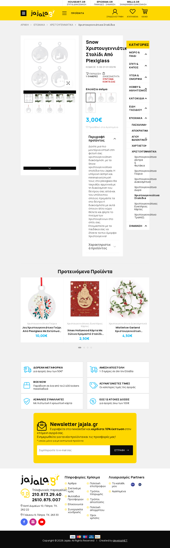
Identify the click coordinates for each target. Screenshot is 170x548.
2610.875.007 (46, 499)
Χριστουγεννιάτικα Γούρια (141, 172)
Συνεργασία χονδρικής (75, 510)
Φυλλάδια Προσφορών (76, 497)
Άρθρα (72, 483)
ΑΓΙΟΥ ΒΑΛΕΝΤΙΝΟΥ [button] (139, 138)
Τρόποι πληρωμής (96, 492)
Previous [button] (49, 92)
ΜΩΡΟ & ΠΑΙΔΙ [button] (134, 54)
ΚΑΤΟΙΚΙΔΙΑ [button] (136, 98)
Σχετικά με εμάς (74, 489)
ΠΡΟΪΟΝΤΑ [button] (77, 13)
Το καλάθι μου (118, 484)
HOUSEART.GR (76, 3)
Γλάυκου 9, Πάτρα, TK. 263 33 (41, 515)
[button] (145, 13)
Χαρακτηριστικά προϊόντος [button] (100, 246)
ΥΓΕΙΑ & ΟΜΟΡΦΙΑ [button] (135, 77)
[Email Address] (73, 450)
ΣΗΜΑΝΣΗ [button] (135, 226)
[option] (28, 98)
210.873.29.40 (47, 494)
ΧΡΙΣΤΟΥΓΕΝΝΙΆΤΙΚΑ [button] (140, 151)
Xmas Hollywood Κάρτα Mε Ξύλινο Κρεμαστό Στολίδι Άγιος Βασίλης (84, 332)
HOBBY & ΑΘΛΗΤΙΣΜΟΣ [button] (138, 88)
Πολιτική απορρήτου (97, 508)
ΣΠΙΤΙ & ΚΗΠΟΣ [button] (133, 65)
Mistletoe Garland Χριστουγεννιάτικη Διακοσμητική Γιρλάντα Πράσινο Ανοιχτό (128, 329)
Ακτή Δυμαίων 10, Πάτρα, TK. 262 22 (39, 507)
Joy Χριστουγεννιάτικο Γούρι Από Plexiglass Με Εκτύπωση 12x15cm (41, 329)
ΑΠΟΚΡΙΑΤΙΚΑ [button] (140, 130)
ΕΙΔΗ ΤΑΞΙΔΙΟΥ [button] (135, 108)
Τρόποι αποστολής (97, 500)
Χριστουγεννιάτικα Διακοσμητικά (141, 180)
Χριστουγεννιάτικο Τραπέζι (141, 216)
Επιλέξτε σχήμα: (97, 89)
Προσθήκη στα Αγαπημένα (102, 127)
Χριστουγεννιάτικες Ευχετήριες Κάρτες (141, 206)
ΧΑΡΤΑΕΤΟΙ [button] (139, 145)
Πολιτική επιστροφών (98, 484)
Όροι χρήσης (94, 516)
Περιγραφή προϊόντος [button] (97, 138)
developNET (120, 540)
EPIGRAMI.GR (104, 3)
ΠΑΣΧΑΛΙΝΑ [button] (138, 124)
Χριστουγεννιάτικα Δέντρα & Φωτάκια (141, 161)
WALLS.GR (133, 3)
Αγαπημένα (119, 491)
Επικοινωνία (75, 504)
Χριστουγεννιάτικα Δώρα (141, 188)
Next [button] (49, 168)
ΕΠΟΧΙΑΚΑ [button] (135, 118)
